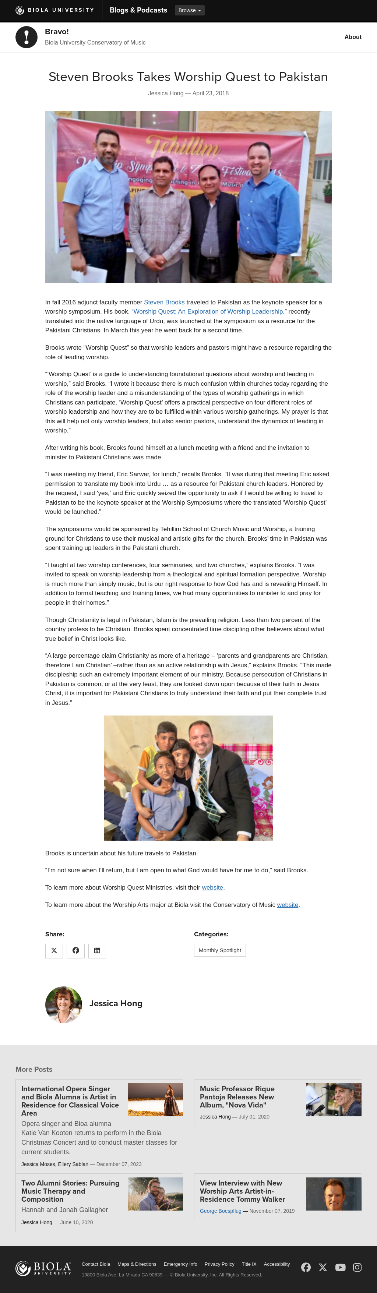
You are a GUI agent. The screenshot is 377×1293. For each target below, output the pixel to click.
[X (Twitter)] (323, 1267)
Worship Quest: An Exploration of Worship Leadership (208, 311)
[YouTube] (340, 1267)
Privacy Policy (220, 1264)
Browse (190, 10)
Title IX (249, 1264)
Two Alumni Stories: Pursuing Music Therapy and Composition (70, 1191)
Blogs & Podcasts (139, 10)
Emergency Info (180, 1264)
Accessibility (277, 1264)
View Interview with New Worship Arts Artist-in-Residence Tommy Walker (242, 1191)
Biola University (61, 10)
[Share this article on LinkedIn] (97, 951)
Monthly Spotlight (220, 950)
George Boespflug (221, 1211)
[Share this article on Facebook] (76, 951)
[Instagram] (357, 1267)
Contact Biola (96, 1264)
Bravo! (57, 31)
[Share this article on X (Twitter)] (54, 951)
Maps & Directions (136, 1264)
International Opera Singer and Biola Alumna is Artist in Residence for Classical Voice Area (70, 1101)
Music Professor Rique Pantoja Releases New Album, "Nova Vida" (237, 1097)
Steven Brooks (164, 302)
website (212, 887)
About (353, 37)
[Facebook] (306, 1267)
